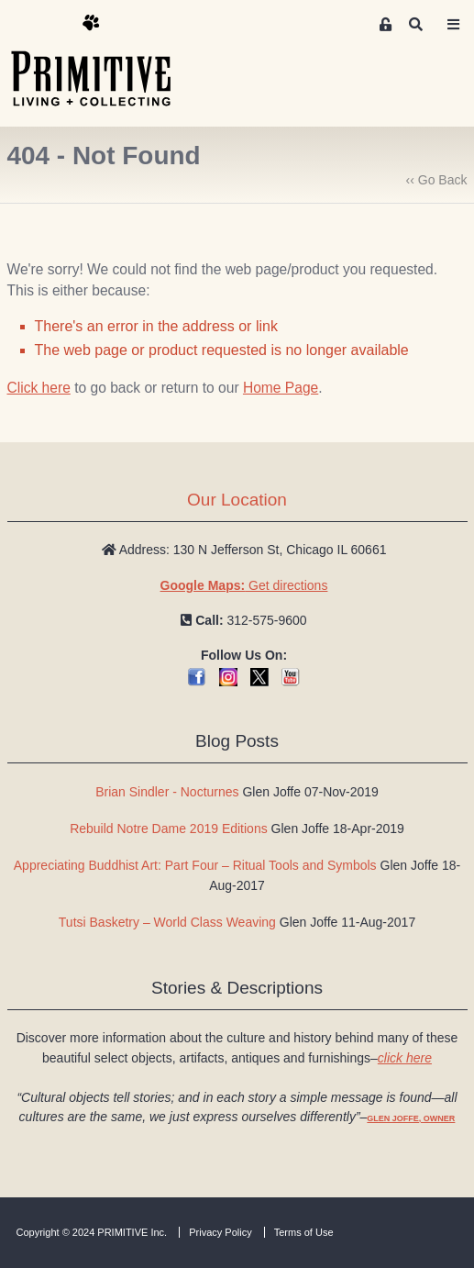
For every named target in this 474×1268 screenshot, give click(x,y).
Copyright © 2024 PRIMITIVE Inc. (92, 1232)
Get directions (244, 585)
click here (405, 1058)
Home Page (280, 387)
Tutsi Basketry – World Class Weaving (167, 922)
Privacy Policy (220, 1232)
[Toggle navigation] (453, 25)
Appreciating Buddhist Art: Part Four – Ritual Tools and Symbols (195, 865)
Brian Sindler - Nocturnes (166, 791)
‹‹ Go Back (437, 179)
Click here (39, 387)
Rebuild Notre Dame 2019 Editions (169, 828)
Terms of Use (304, 1232)
